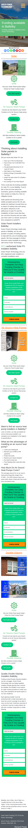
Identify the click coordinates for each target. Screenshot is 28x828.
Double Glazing (14, 132)
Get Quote (14, 142)
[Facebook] (5, 50)
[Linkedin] (14, 50)
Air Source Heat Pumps (14, 107)
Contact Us (14, 119)
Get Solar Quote (14, 93)
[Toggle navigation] (23, 4)
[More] (22, 50)
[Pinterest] (17, 50)
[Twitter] (8, 50)
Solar (14, 83)
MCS (3, 246)
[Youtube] (20, 50)
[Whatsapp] (11, 50)
